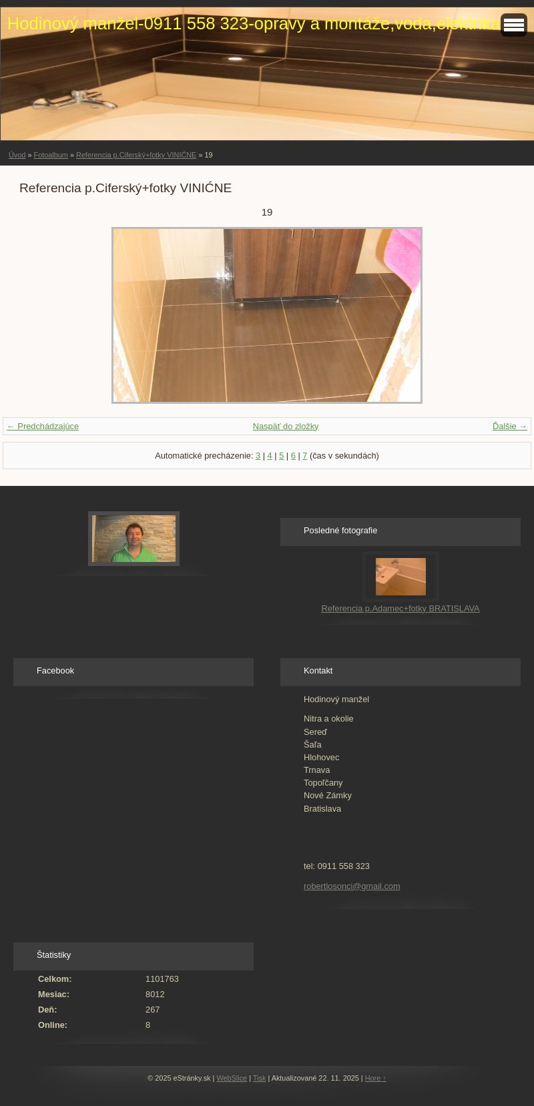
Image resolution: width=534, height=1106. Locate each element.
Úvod (17, 155)
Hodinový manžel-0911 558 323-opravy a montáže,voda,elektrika (253, 23)
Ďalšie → (510, 426)
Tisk (259, 1078)
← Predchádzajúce (43, 426)
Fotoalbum (50, 155)
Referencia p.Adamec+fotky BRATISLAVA (400, 608)
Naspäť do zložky (286, 426)
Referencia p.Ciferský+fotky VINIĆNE (136, 155)
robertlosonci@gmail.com (352, 886)
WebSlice (231, 1078)
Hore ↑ (375, 1078)
